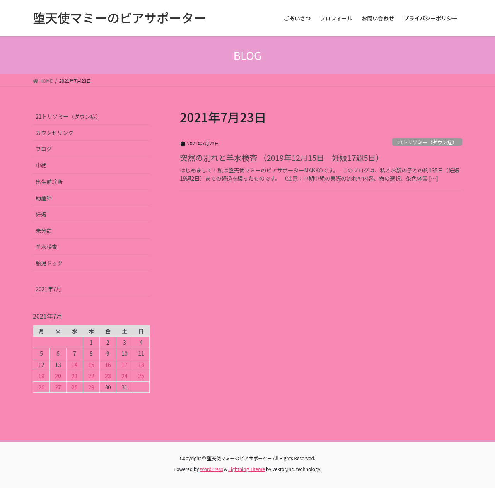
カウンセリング (54, 133)
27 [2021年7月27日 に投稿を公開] (58, 387)
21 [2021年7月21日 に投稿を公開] (75, 376)
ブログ (44, 149)
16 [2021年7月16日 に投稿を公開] (108, 365)
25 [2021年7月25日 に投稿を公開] (141, 376)
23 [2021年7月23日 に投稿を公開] (108, 376)
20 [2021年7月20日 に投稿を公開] (58, 376)
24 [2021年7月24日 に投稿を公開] (124, 376)
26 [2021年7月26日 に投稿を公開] (41, 387)
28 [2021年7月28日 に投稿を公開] (75, 387)
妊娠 (41, 214)
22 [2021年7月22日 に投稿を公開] (91, 376)
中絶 (41, 165)
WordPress (211, 469)
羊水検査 (46, 247)
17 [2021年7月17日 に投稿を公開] (124, 365)
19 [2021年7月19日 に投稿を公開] (41, 376)
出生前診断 (49, 182)
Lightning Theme (246, 469)
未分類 (44, 230)
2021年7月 (48, 289)
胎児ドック (49, 263)
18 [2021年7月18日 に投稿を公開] (141, 365)
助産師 (44, 198)
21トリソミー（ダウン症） (427, 142)
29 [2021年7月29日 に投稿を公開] (91, 387)
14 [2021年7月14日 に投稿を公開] (75, 365)
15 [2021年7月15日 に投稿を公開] (91, 365)
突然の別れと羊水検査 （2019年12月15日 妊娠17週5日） (282, 157)
